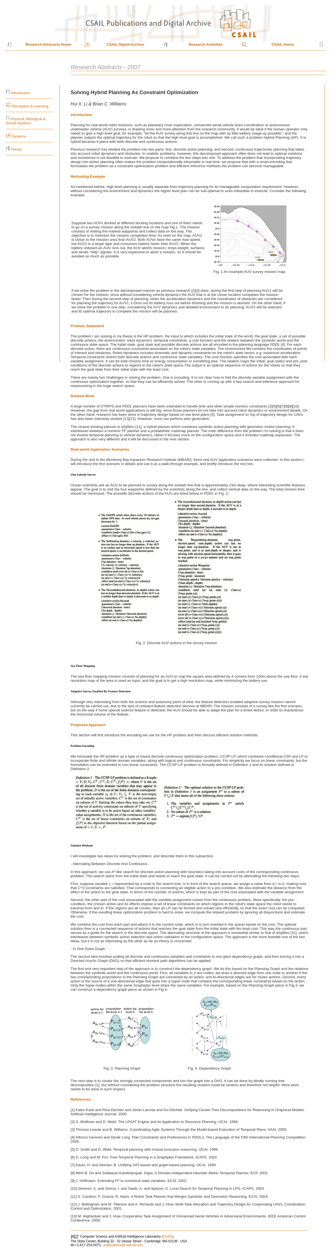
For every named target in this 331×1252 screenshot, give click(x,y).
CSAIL (167, 1236)
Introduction (20, 93)
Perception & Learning (29, 106)
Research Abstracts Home (48, 44)
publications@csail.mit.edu (123, 1245)
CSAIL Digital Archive (125, 44)
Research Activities (206, 44)
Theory (16, 149)
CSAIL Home (282, 44)
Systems (19, 136)
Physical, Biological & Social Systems (25, 121)
